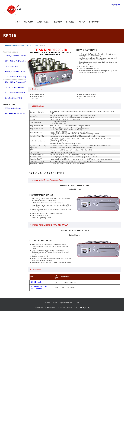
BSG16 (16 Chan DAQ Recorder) (15, 79)
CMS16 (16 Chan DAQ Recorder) (15, 58)
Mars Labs (51, 308)
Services (70, 22)
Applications (43, 22)
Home (17, 22)
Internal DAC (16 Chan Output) (15, 115)
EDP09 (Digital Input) (11, 68)
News (54, 303)
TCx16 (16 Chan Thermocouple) (15, 84)
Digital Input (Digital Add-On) (14, 100)
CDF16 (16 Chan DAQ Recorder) (15, 63)
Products (28, 22)
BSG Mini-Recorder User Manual (39, 287)
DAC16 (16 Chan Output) (13, 110)
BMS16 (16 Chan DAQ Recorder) (15, 73)
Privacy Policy (85, 308)
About (81, 22)
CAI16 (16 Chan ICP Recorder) (14, 89)
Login (111, 5)
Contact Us (94, 22)
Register (117, 5)
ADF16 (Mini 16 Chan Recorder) (15, 95)
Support (58, 22)
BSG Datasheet (37, 282)
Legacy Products (65, 303)
